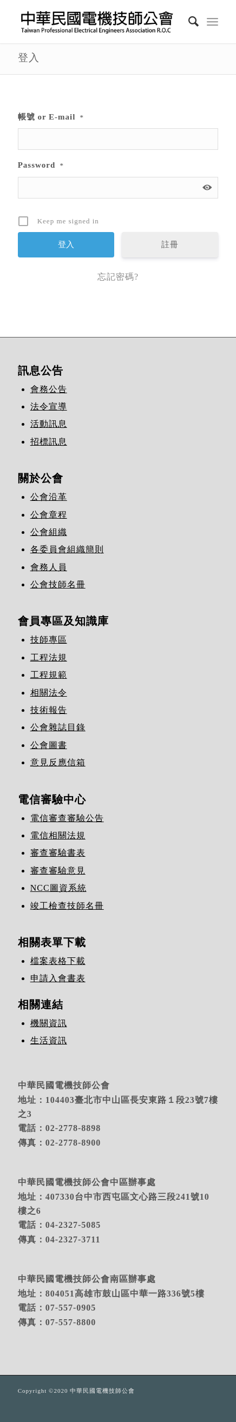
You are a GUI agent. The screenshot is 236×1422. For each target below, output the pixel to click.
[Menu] (212, 22)
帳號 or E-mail (51, 117)
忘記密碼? (118, 276)
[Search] (188, 21)
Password (41, 165)
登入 (29, 57)
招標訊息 (48, 441)
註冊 (170, 244)
